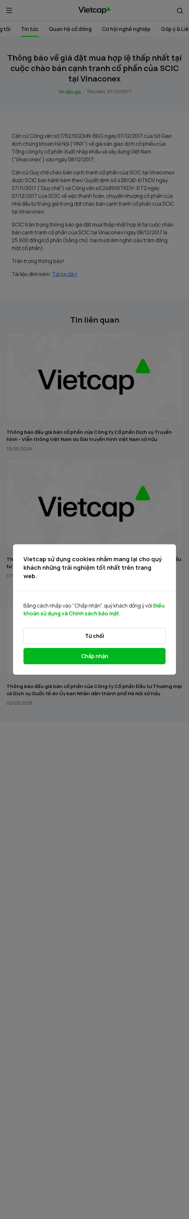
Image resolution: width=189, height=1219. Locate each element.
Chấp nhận (94, 656)
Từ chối (94, 635)
